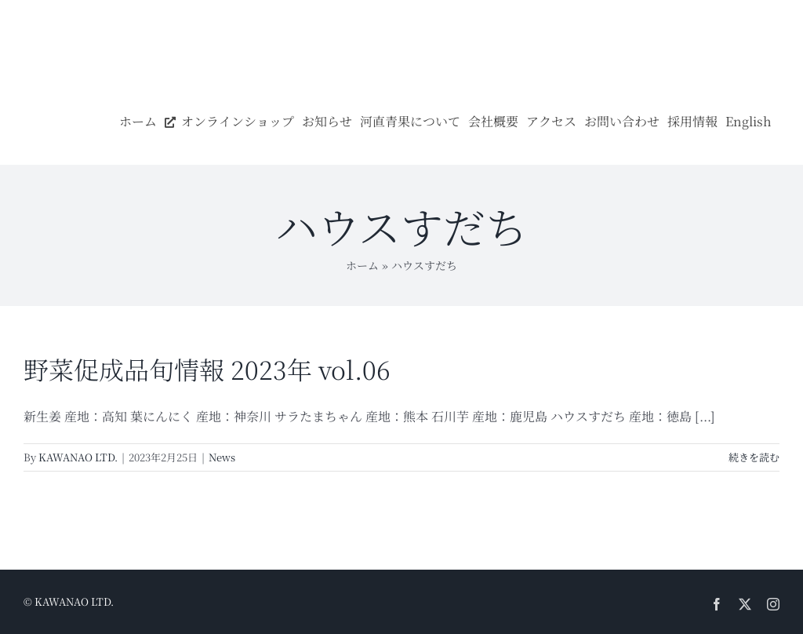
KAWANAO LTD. (78, 457)
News (222, 457)
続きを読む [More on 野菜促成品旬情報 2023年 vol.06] (754, 457)
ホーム (362, 265)
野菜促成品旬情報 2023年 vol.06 (207, 369)
